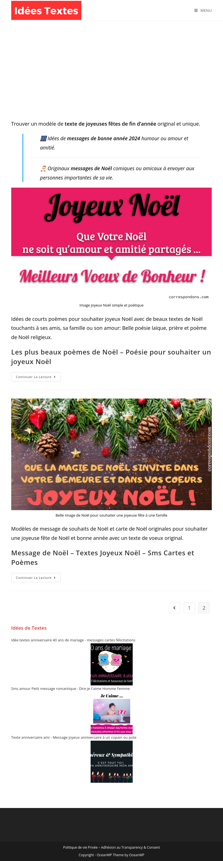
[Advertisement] (111, 63)
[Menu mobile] (203, 10)
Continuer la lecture (38, 377)
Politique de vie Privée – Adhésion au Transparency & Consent (111, 847)
